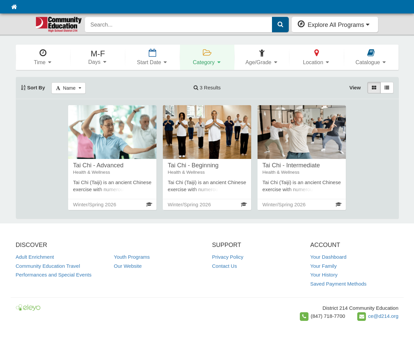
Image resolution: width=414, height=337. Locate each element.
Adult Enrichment (35, 257)
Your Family (323, 266)
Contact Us (224, 266)
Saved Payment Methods (338, 284)
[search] (178, 24)
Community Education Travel (48, 266)
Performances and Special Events (54, 275)
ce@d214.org (383, 316)
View (355, 87)
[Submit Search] (280, 24)
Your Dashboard (328, 257)
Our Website (128, 266)
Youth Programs (132, 257)
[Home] (13, 6)
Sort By (33, 87)
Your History (323, 275)
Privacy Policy (227, 257)
